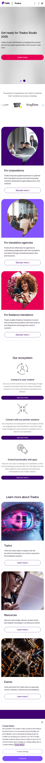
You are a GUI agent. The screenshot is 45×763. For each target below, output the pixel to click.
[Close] (42, 722)
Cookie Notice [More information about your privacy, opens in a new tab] (19, 745)
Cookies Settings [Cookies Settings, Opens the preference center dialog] (22, 751)
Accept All (22, 758)
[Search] (35, 3)
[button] (5, 3)
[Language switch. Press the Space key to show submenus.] (38, 3)
